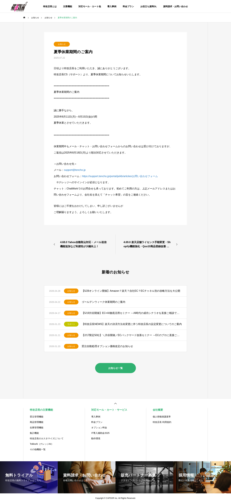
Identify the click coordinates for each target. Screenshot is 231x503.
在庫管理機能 (36, 427)
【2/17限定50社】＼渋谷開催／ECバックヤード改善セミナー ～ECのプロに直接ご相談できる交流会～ (132, 335)
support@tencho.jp (75, 170)
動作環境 (95, 438)
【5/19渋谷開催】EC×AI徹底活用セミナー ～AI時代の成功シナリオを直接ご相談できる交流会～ (132, 313)
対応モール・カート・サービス (109, 409)
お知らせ (62, 44)
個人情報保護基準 (162, 416)
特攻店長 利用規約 (162, 422)
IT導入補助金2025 (100, 433)
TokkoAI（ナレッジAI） (41, 444)
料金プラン (128, 6)
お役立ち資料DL (148, 6)
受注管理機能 (36, 416)
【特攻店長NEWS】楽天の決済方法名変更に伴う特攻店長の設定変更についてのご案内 (132, 324)
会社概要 (158, 409)
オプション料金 (99, 427)
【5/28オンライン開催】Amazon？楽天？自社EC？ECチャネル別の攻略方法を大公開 (131, 290)
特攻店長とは (50, 6)
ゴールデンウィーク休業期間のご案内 (103, 302)
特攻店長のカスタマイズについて (47, 438)
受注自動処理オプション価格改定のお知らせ (107, 346)
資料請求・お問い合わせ (175, 6)
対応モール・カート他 (89, 6)
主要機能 (67, 6)
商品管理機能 (36, 422)
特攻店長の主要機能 (41, 409)
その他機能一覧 (38, 449)
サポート (71, 324)
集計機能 (34, 433)
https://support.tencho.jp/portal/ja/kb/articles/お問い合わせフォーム (120, 176)
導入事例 (111, 6)
